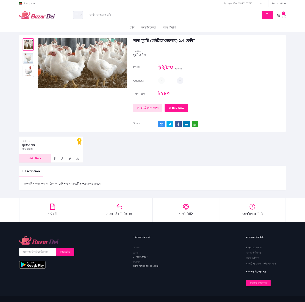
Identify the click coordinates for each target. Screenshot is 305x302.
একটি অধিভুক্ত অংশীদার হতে (261, 263)
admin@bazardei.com (146, 265)
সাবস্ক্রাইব (65, 252)
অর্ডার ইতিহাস (253, 253)
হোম (132, 27)
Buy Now (176, 108)
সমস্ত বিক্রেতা (148, 27)
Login (262, 3)
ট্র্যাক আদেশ (252, 258)
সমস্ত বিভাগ (169, 27)
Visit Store (35, 158)
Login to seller (254, 247)
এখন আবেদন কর (258, 283)
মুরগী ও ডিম (139, 55)
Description (31, 171)
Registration (279, 3)
